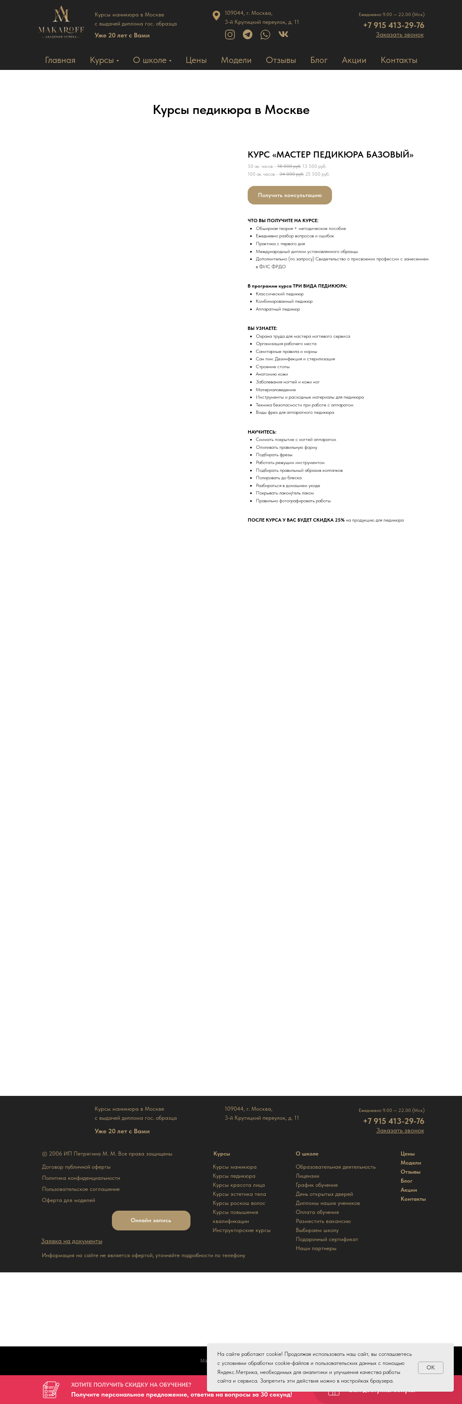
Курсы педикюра (234, 1175)
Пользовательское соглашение (81, 1189)
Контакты (399, 59)
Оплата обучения (317, 1212)
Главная (60, 59)
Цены (196, 59)
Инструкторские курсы (242, 1230)
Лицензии (307, 1175)
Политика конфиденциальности (81, 1177)
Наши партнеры (316, 1248)
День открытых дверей (324, 1193)
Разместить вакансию (323, 1221)
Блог (319, 59)
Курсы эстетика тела (239, 1193)
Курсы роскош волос (239, 1203)
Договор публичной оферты (76, 1166)
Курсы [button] (102, 59)
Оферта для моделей (68, 1200)
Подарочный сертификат (327, 1239)
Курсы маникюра (235, 1166)
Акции (354, 59)
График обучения (317, 1184)
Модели (236, 59)
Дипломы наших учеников (328, 1203)
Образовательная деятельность (336, 1166)
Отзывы (281, 59)
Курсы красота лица (239, 1184)
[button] (400, 34)
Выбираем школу (317, 1230)
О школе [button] (150, 59)
